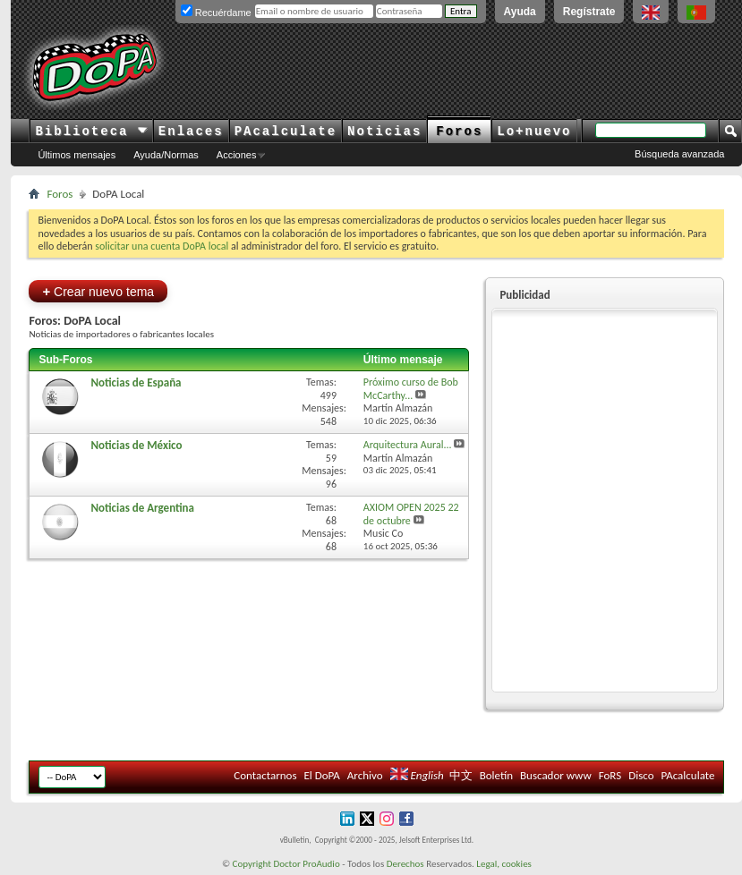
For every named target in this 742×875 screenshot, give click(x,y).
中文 (461, 775)
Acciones (237, 154)
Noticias (384, 131)
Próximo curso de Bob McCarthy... (410, 389)
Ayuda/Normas (166, 154)
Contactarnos (265, 775)
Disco (640, 775)
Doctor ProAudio (306, 864)
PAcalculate (286, 131)
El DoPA (321, 775)
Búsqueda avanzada (679, 154)
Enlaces (191, 131)
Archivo (365, 775)
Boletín (496, 775)
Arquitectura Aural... (407, 444)
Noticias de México (136, 445)
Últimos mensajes (76, 154)
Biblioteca (91, 131)
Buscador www (556, 775)
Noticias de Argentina (142, 507)
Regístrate (589, 11)
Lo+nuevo (534, 131)
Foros (459, 131)
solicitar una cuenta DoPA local (161, 246)
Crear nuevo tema (98, 291)
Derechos (405, 864)
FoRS (610, 775)
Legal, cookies (504, 864)
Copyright (252, 864)
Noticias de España (135, 382)
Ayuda (520, 11)
